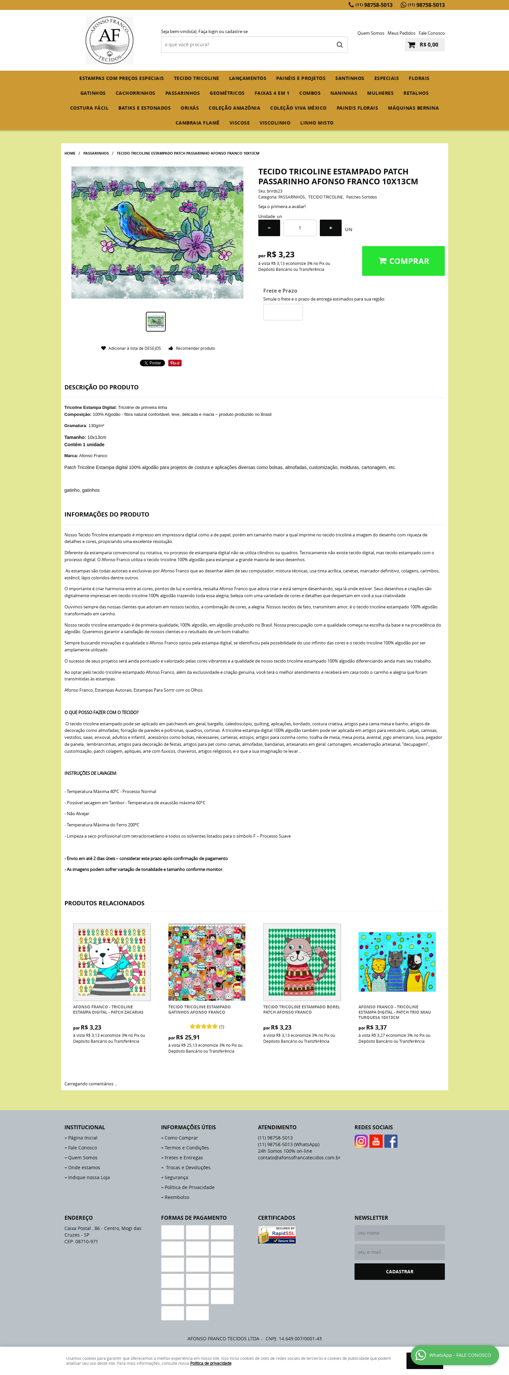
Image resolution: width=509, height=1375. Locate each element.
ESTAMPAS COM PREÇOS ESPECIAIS (121, 78)
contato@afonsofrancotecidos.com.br (299, 1157)
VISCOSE (240, 123)
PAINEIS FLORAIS (357, 108)
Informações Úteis (188, 1127)
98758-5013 (374, 5)
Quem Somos (371, 33)
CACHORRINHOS (135, 93)
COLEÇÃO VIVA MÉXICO (298, 108)
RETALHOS (416, 93)
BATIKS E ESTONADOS (144, 108)
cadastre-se (236, 31)
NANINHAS (343, 93)
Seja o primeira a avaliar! (282, 206)
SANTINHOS (349, 78)
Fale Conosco (432, 33)
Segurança (176, 1177)
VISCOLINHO (275, 123)
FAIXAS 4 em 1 (272, 93)
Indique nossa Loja (89, 1177)
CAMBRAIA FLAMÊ (198, 123)
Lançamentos (248, 78)
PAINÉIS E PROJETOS (300, 78)
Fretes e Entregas (184, 1157)
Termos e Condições (187, 1147)
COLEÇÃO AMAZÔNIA (234, 108)
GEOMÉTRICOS (227, 93)
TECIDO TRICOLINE (196, 78)
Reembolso (177, 1197)
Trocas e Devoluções (188, 1167)
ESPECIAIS (386, 78)
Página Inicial (83, 1138)
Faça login (208, 31)
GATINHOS (93, 93)
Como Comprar (181, 1138)
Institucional (84, 1127)
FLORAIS (419, 78)
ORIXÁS (190, 108)
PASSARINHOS (182, 93)
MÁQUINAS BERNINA (413, 108)
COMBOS (309, 93)
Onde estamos (84, 1167)
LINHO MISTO (317, 123)
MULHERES (380, 93)
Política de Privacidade (190, 1187)
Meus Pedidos (401, 33)
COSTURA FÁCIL (89, 108)
